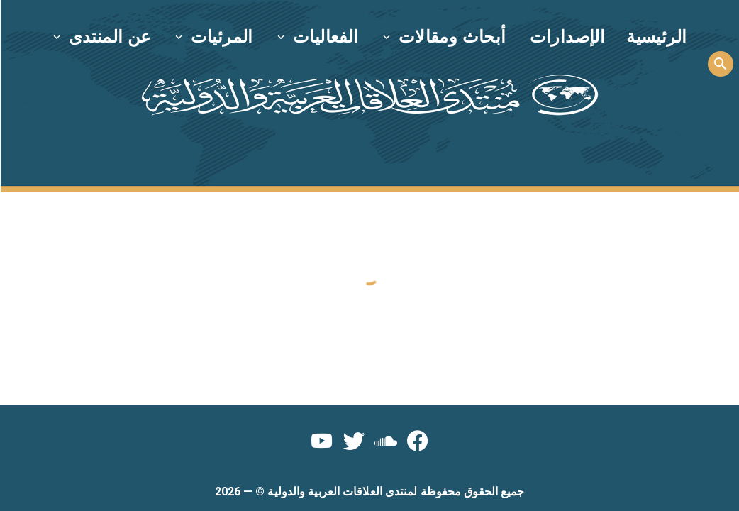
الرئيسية (656, 37)
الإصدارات (568, 37)
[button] (445, 37)
